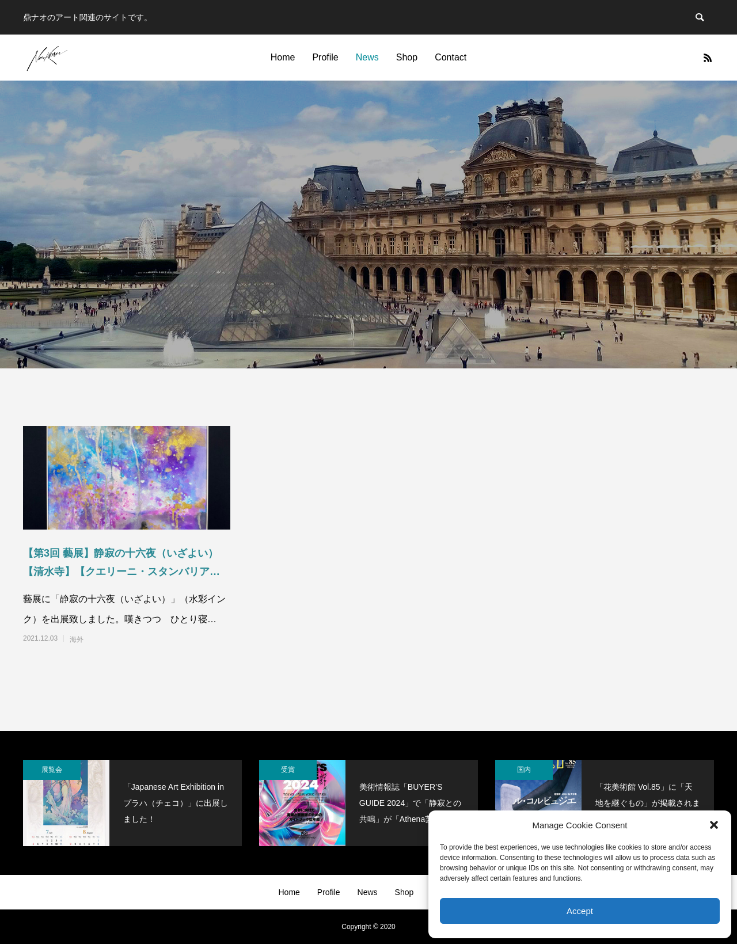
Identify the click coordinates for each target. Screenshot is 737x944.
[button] (714, 825)
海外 (76, 639)
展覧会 (51, 770)
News (367, 57)
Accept (580, 911)
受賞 (288, 770)
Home (283, 57)
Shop (406, 57)
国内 (524, 770)
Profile (325, 57)
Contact (450, 57)
